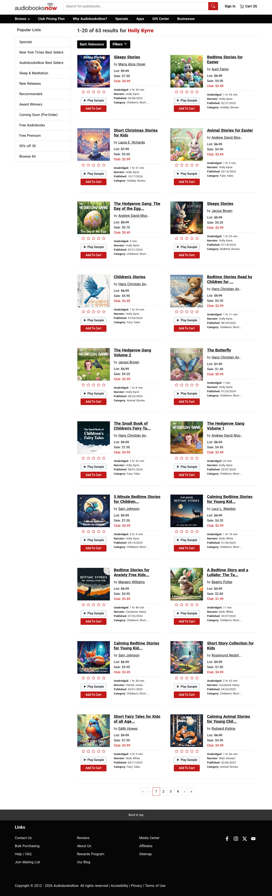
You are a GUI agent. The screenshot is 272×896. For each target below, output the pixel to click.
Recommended (30, 94)
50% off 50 (27, 146)
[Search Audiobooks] (213, 6)
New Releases (30, 84)
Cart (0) (248, 6)
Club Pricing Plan (51, 19)
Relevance (92, 44)
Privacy (136, 886)
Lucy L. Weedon (224, 509)
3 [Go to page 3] (171, 791)
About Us (84, 846)
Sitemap (145, 854)
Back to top (136, 815)
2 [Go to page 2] (163, 791)
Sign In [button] (230, 6)
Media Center (149, 838)
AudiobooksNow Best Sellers (41, 63)
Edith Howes (127, 729)
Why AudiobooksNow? (90, 19)
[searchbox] (135, 6)
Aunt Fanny (220, 69)
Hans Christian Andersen (137, 284)
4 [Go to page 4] (178, 791)
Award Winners (30, 104)
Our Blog (83, 862)
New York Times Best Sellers (41, 52)
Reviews (83, 838)
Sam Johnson (128, 509)
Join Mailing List (27, 862)
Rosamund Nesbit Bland (230, 655)
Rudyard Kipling (223, 729)
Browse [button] (22, 18)
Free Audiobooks (32, 125)
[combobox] (140, 6)
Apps (140, 19)
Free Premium (30, 136)
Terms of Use (155, 886)
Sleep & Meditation (33, 73)
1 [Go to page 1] (156, 791)
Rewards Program (90, 854)
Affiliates (146, 846)
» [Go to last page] (191, 791)
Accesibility (119, 886)
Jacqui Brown (222, 211)
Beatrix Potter (222, 582)
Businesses (186, 19)
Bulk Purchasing (27, 846)
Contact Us (23, 838)
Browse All (27, 156)
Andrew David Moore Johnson (235, 137)
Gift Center (160, 19)
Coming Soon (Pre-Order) (38, 115)
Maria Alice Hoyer (132, 64)
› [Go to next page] (184, 791)
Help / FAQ (23, 854)
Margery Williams (131, 582)
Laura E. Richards (131, 142)
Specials (121, 19)
